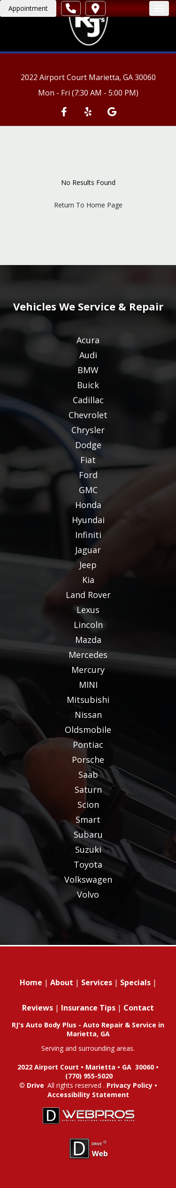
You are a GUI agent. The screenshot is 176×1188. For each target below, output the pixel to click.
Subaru (88, 834)
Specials (135, 982)
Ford (88, 474)
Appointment (28, 8)
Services (96, 982)
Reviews (37, 1008)
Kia (88, 579)
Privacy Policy (130, 1085)
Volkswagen (88, 879)
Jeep (88, 564)
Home (31, 982)
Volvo (88, 894)
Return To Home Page (88, 204)
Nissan (88, 714)
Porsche (88, 759)
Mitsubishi (88, 699)
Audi (88, 355)
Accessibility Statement (88, 1094)
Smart (88, 819)
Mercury (88, 669)
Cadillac (88, 400)
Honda (88, 504)
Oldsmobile (88, 729)
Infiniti (88, 534)
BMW (88, 370)
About (61, 982)
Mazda (88, 639)
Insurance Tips (88, 1008)
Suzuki (88, 849)
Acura (88, 340)
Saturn (88, 789)
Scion (88, 804)
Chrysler (88, 429)
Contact (138, 1008)
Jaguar (88, 549)
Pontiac (88, 744)
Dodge (88, 444)
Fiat (88, 459)
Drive (35, 1085)
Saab (88, 774)
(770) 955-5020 (89, 1075)
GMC (88, 489)
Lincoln (88, 624)
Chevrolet (88, 415)
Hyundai (88, 519)
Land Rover (88, 594)
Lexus (88, 609)
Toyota (88, 864)
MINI (88, 684)
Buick (88, 385)
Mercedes (88, 654)
